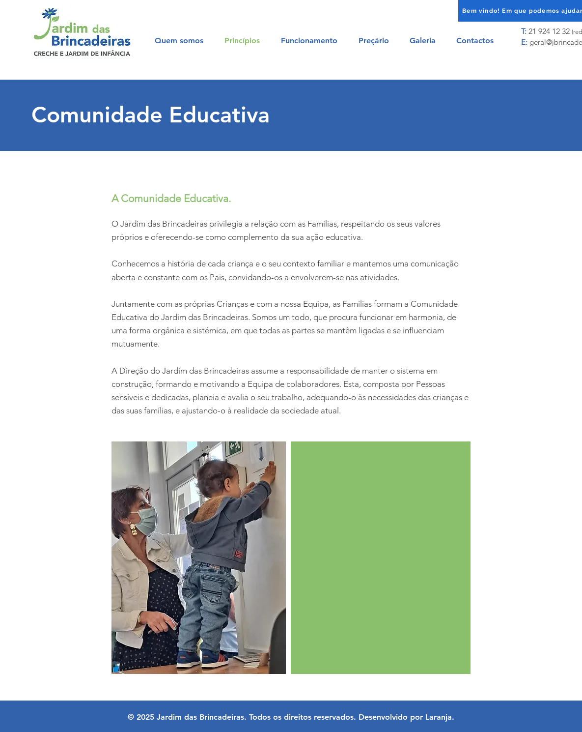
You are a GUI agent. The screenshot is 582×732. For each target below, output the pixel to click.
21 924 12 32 (549, 31)
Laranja (438, 717)
